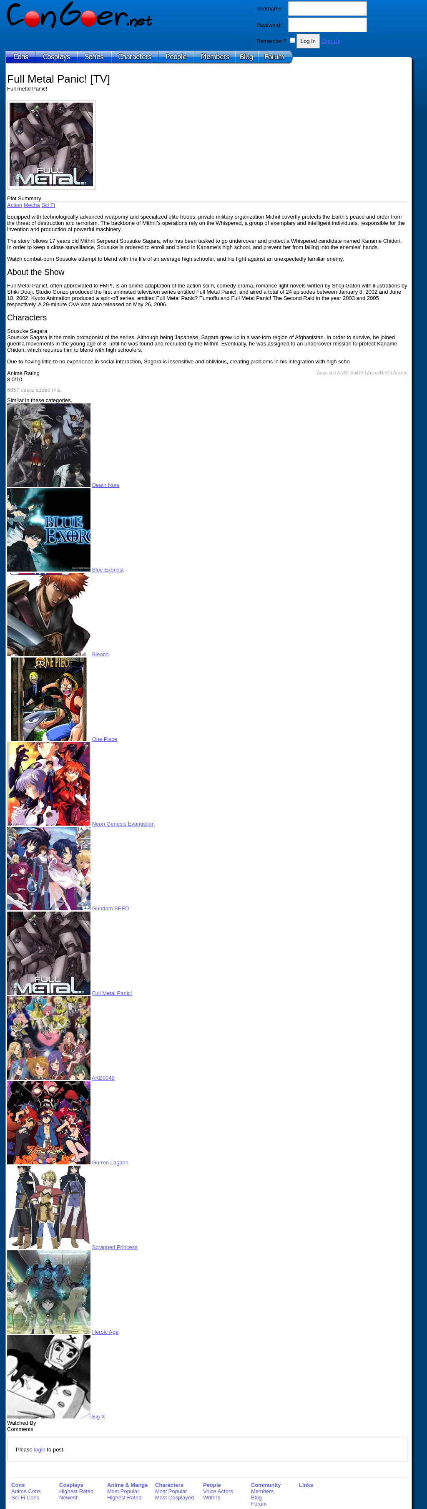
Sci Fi (48, 205)
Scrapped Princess (115, 1247)
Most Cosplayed (174, 1497)
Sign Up (330, 41)
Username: (269, 8)
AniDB (356, 372)
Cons (18, 1485)
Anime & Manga (127, 1485)
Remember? (271, 41)
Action (14, 205)
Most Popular (123, 1491)
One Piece (105, 739)
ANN (342, 372)
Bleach (100, 654)
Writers (211, 1497)
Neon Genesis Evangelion (123, 824)
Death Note (106, 485)
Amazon (325, 372)
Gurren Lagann (110, 1162)
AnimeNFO (378, 372)
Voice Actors (218, 1491)
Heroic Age (105, 1332)
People (212, 1485)
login (39, 1449)
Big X (98, 1416)
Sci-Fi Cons (25, 1497)
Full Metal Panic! (112, 993)
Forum (259, 1504)
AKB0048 (103, 1078)
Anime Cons (26, 1491)
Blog (256, 1497)
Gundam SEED (110, 908)
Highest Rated (76, 1491)
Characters (169, 1485)
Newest (68, 1497)
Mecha (32, 205)
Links (306, 1485)
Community (266, 1485)
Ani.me (400, 372)
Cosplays (71, 1485)
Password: (269, 25)
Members (262, 1491)
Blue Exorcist (108, 570)
